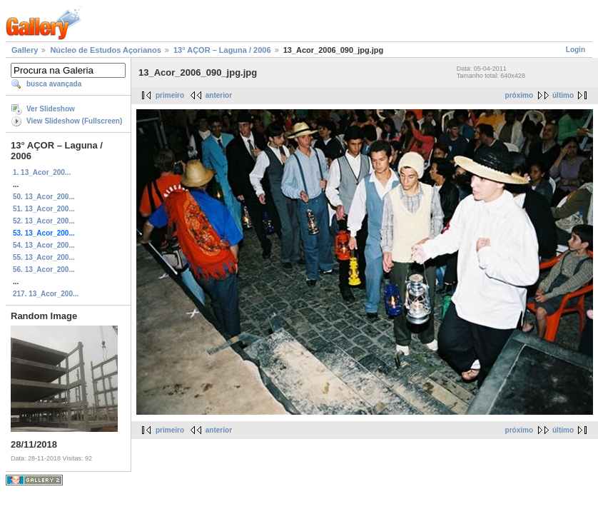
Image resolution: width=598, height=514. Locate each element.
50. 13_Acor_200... (44, 197)
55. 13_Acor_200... (44, 257)
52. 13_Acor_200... (44, 221)
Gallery (24, 50)
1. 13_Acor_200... (42, 172)
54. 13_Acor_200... (44, 245)
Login (575, 50)
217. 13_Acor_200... (45, 294)
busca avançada (53, 84)
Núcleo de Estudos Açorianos (105, 50)
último (563, 95)
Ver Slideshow (50, 109)
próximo (519, 95)
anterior (219, 95)
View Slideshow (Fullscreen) (74, 121)
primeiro (170, 95)
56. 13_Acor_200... (44, 269)
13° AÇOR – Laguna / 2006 (222, 50)
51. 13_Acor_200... (44, 209)
